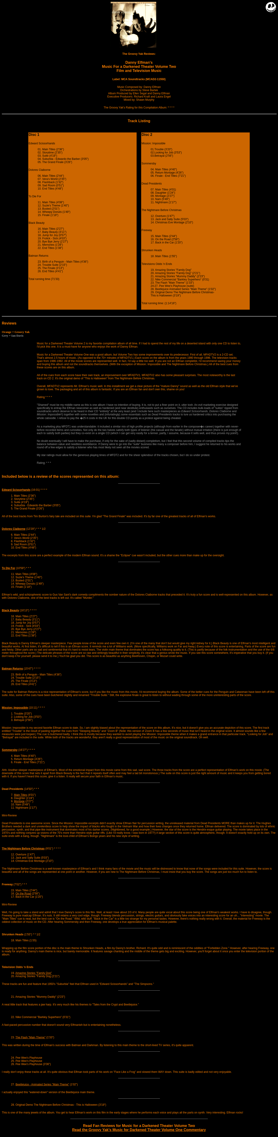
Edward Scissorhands (16, 489)
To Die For (8, 568)
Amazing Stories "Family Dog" (33, 973)
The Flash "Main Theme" (31, 1037)
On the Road (23, 893)
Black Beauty (10, 610)
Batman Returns (12, 668)
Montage (19, 801)
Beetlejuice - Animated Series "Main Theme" (42, 1084)
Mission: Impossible (15, 707)
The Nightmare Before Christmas (23, 848)
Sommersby (10, 750)
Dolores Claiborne (13, 528)
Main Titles (20, 795)
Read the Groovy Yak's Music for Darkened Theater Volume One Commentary (139, 1130)
